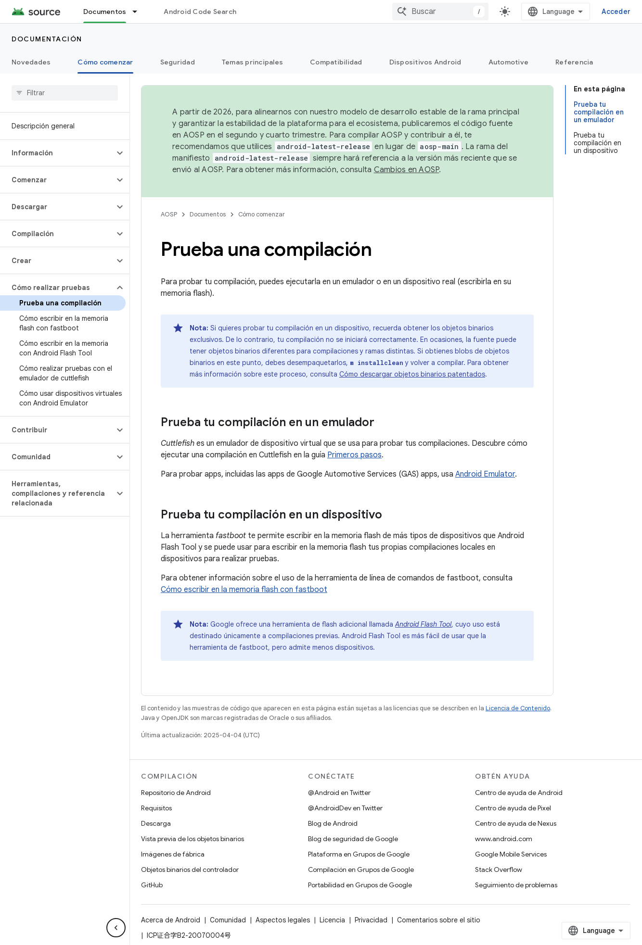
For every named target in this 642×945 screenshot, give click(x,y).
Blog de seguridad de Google (353, 838)
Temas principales (252, 62)
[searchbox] (65, 93)
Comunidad (228, 920)
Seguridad (177, 62)
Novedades (31, 62)
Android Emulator (485, 474)
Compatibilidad (336, 62)
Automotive (508, 62)
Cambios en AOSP (406, 170)
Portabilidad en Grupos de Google (360, 885)
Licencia (332, 920)
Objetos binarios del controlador (190, 869)
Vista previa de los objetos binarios (192, 838)
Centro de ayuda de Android (519, 792)
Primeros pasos (354, 455)
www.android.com (503, 838)
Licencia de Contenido (518, 708)
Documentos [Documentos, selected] (105, 11)
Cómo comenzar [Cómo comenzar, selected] (105, 62)
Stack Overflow (498, 869)
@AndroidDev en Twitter (345, 808)
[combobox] (440, 11)
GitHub (152, 885)
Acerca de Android (170, 920)
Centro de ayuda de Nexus (515, 823)
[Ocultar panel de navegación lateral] (116, 927)
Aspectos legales (283, 920)
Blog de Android (333, 823)
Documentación (47, 39)
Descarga (156, 823)
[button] (57, 153)
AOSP (169, 214)
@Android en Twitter (339, 792)
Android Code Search (200, 11)
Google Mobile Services (511, 854)
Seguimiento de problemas (516, 885)
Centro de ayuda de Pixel (513, 808)
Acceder (616, 11)
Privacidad (371, 920)
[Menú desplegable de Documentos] (139, 11)
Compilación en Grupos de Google (361, 869)
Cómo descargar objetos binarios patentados (412, 374)
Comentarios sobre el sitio (438, 920)
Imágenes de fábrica (173, 854)
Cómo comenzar (261, 214)
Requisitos (156, 808)
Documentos (208, 214)
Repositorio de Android (176, 792)
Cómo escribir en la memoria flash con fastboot (244, 589)
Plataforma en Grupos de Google (359, 854)
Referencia (574, 62)
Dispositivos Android (425, 62)
